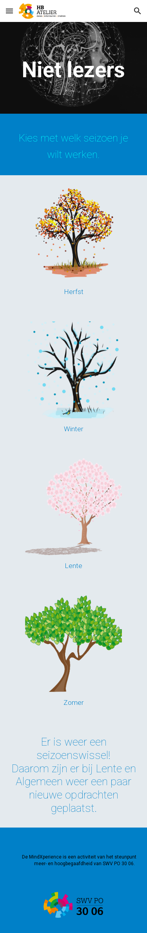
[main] (73, 69)
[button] (9, 11)
